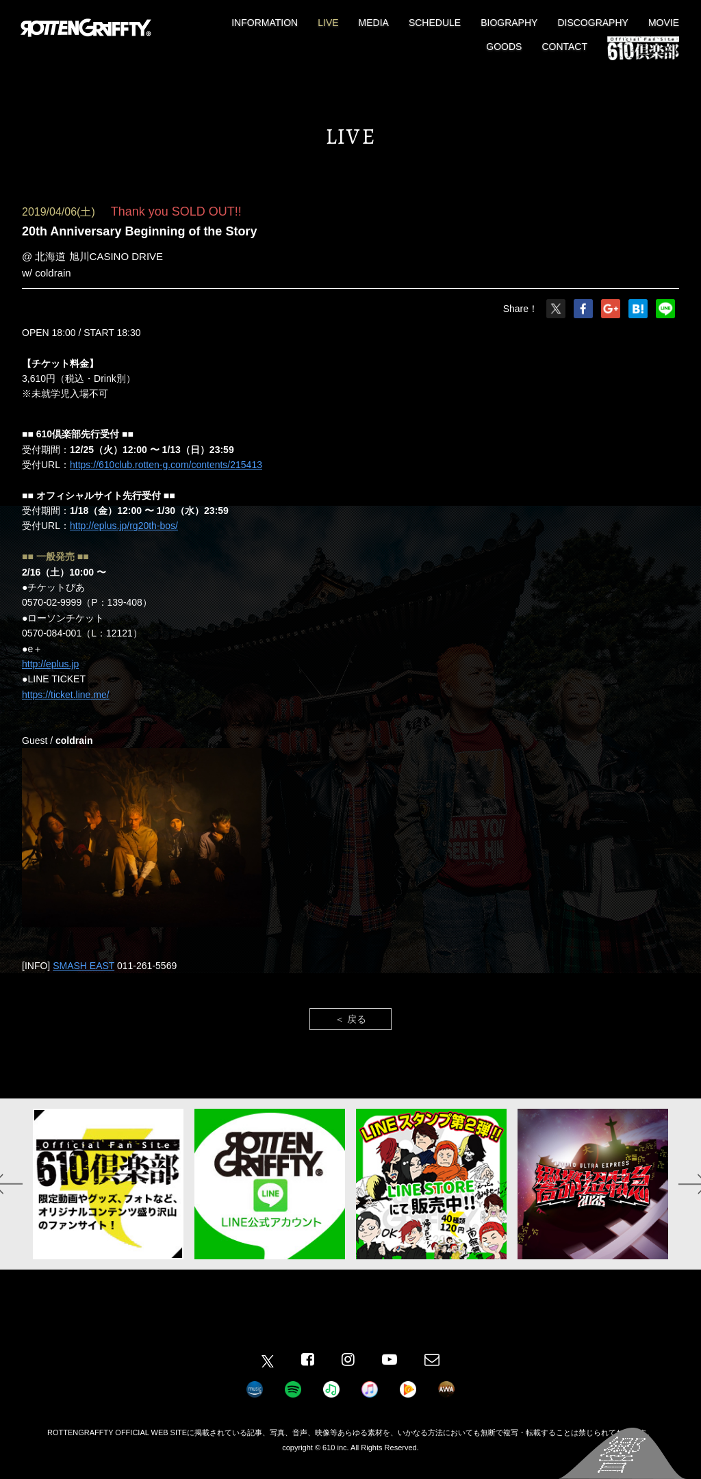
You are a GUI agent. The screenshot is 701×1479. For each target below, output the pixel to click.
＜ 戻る (350, 1019)
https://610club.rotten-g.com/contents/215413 (166, 464)
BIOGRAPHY (509, 22)
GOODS (504, 46)
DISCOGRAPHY (592, 22)
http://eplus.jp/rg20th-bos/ (124, 525)
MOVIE (663, 22)
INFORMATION (264, 22)
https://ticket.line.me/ (66, 694)
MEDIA (374, 22)
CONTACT (564, 46)
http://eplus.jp (50, 663)
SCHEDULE (435, 22)
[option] (108, 1184)
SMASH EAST (83, 965)
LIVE (328, 22)
